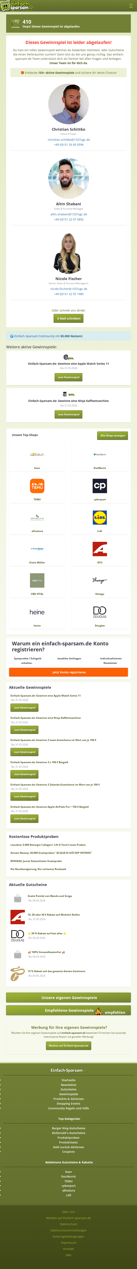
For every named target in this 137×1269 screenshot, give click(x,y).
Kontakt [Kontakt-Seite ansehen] (68, 1249)
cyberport (69, 1186)
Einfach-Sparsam (68, 1070)
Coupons (68, 1152)
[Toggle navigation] (132, 5)
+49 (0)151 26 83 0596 (69, 145)
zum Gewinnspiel (68, 377)
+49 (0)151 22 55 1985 (69, 294)
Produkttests (68, 1142)
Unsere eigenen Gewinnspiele (69, 997)
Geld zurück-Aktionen (68, 1147)
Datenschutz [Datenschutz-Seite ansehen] (68, 1224)
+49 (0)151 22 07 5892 (69, 219)
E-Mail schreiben (69, 318)
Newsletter (68, 1085)
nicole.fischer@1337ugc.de (69, 289)
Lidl (68, 1195)
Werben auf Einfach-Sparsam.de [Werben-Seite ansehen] (68, 1218)
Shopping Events (68, 1103)
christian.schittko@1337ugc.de (69, 140)
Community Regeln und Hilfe (68, 1108)
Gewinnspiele (68, 1094)
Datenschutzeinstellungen (69, 1230)
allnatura (68, 1190)
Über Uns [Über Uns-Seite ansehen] (68, 1212)
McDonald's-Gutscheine (68, 1133)
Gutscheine (68, 1089)
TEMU (68, 1181)
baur (68, 1172)
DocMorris (68, 1176)
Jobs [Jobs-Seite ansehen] (68, 1255)
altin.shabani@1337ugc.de (69, 214)
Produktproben (68, 1138)
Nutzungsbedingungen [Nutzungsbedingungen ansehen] (68, 1236)
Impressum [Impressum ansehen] (68, 1243)
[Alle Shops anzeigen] (112, 435)
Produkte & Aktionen (68, 1099)
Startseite (68, 1080)
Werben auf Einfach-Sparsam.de (68, 1045)
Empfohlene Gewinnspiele (85, 1011)
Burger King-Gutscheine (68, 1128)
